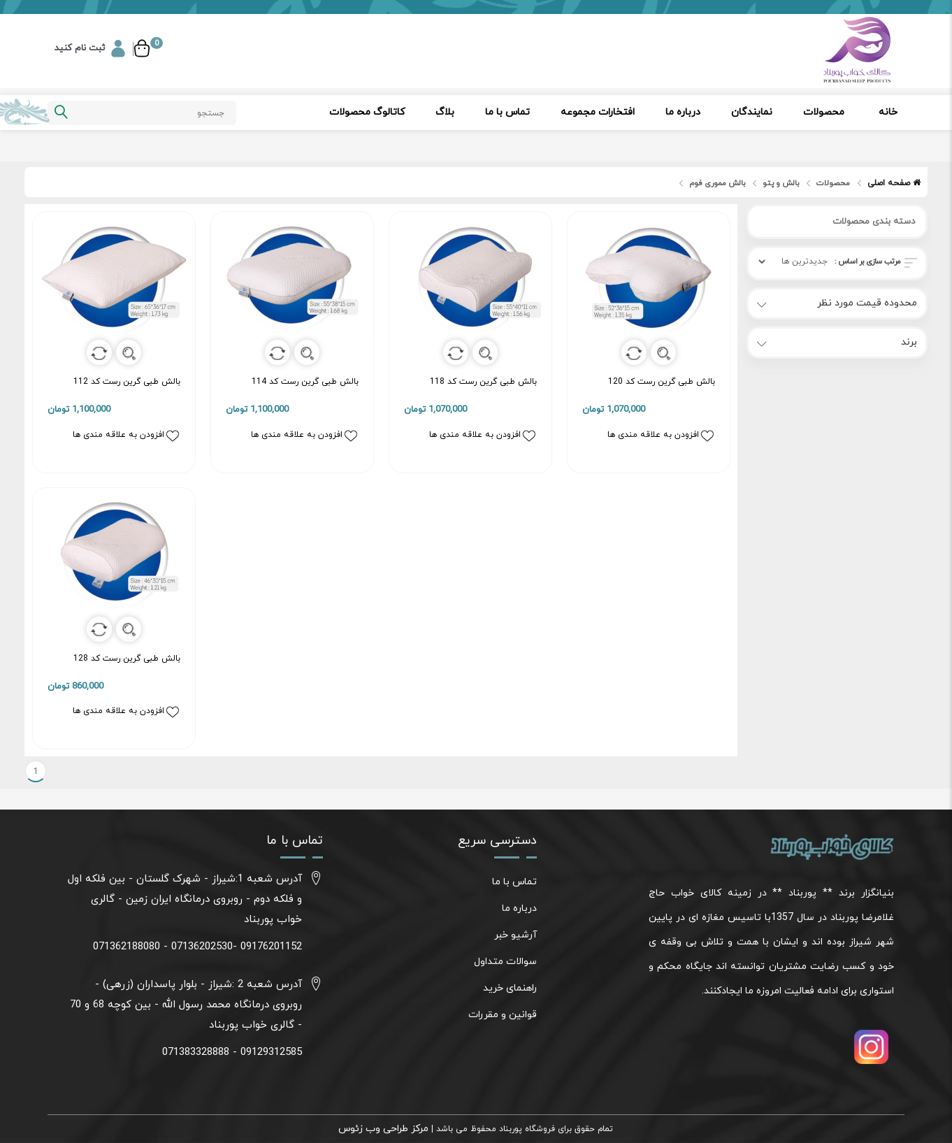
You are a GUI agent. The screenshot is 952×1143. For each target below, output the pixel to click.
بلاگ (444, 112)
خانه (888, 112)
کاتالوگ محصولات (367, 112)
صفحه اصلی (894, 183)
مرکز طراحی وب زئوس (383, 1128)
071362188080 (126, 947)
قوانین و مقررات (502, 1014)
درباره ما (682, 112)
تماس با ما (507, 112)
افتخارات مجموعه (598, 112)
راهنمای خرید (510, 988)
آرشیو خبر (515, 935)
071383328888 (195, 1052)
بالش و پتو (781, 183)
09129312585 (271, 1052)
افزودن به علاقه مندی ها (126, 436)
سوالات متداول (505, 961)
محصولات (823, 112)
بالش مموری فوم (717, 183)
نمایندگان (751, 112)
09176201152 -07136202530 (236, 947)
